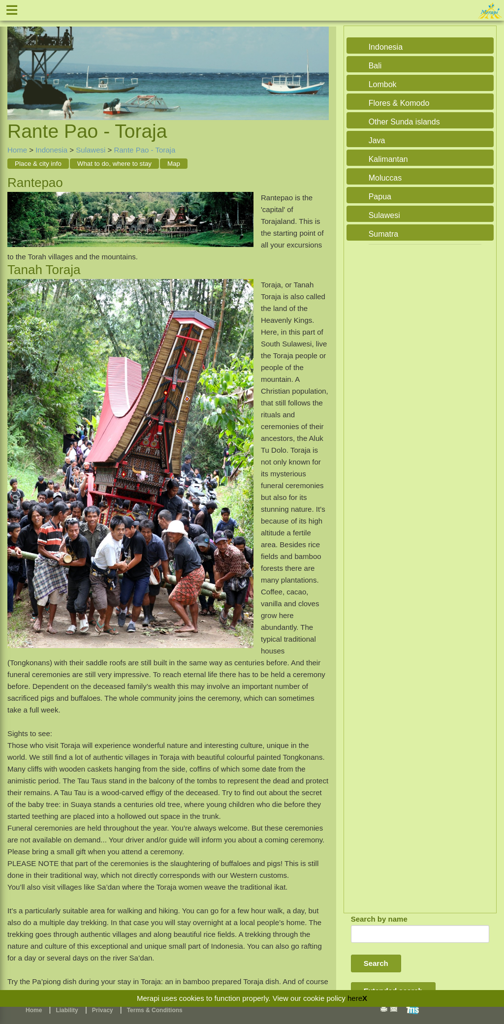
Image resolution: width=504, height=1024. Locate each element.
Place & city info (38, 163)
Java (377, 140)
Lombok (383, 84)
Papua (380, 196)
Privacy (102, 1010)
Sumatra (383, 234)
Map (173, 163)
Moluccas (385, 178)
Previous (17, 62)
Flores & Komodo (399, 103)
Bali (375, 66)
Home (17, 150)
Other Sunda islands (404, 122)
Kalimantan (388, 159)
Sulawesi (90, 150)
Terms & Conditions (155, 1010)
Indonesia (51, 150)
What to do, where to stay (114, 163)
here (354, 998)
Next (319, 62)
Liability (67, 1010)
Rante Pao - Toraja (144, 150)
